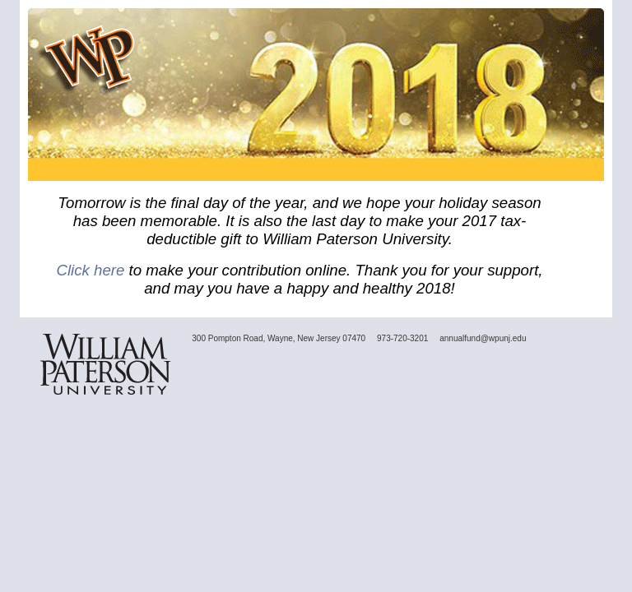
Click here (90, 270)
